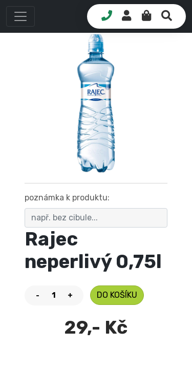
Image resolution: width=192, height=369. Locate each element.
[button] (20, 16)
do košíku (117, 295)
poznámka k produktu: (67, 197)
